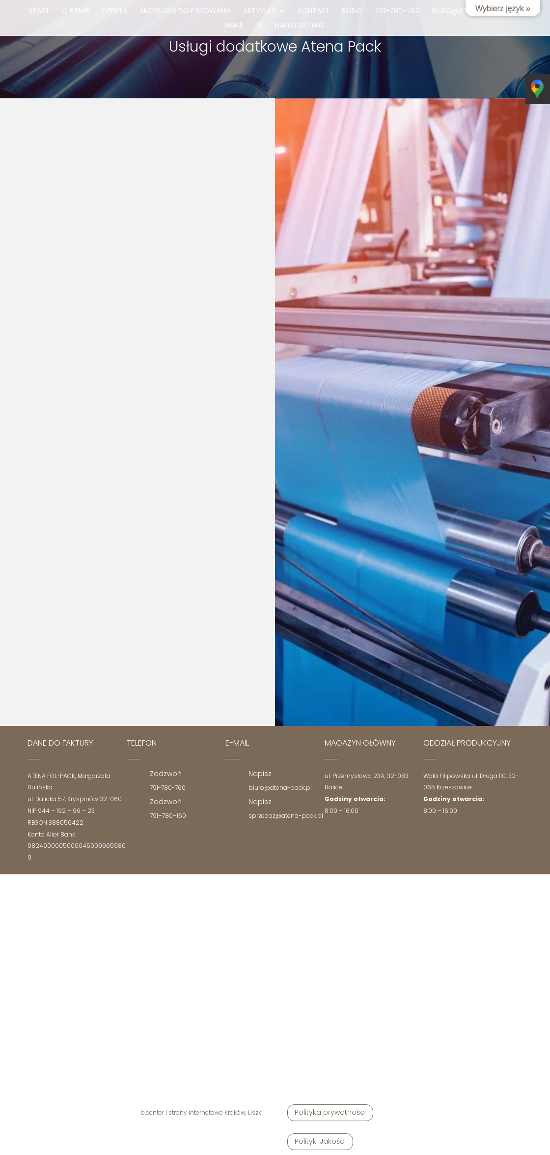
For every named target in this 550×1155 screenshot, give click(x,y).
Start (39, 11)
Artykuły (259, 11)
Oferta (114, 11)
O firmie (75, 11)
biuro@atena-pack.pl (280, 787)
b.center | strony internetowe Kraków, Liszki (201, 1112)
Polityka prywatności (330, 1112)
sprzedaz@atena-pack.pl (285, 815)
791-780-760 (397, 11)
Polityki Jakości (320, 1141)
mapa (233, 26)
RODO (352, 11)
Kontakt (314, 11)
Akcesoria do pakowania (185, 11)
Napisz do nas (300, 26)
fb (259, 26)
